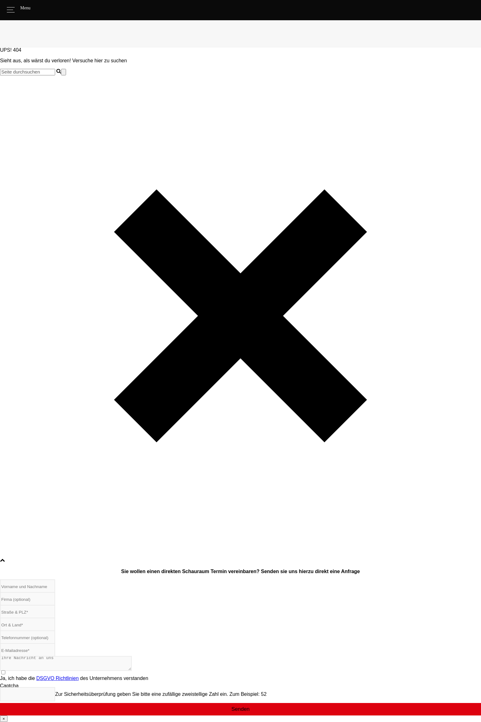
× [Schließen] (3, 718)
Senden (240, 709)
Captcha (9, 685)
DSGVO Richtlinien (57, 678)
